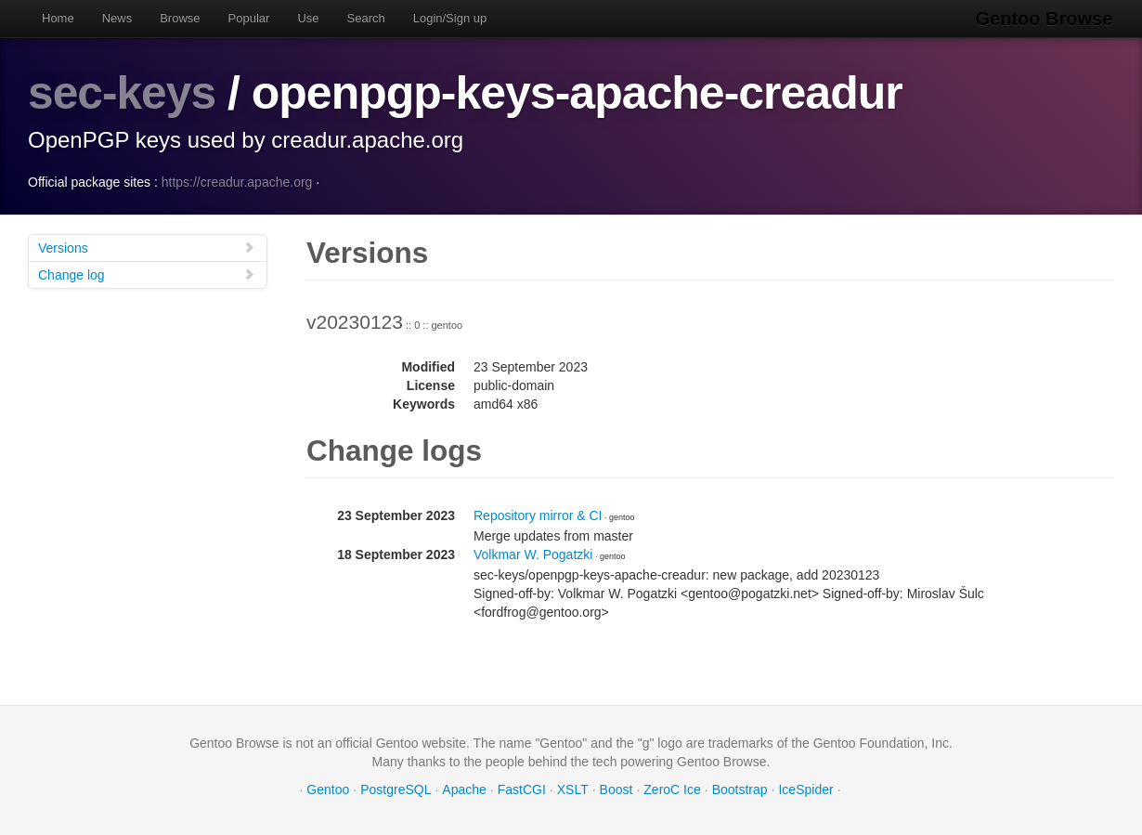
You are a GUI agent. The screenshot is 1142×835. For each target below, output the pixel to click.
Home (58, 18)
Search (366, 18)
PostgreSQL (395, 788)
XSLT (573, 788)
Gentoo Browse (1045, 18)
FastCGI (522, 788)
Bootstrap (740, 788)
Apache (464, 788)
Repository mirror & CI (538, 514)
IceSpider (805, 788)
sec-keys (122, 93)
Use (307, 18)
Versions (146, 246)
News (117, 18)
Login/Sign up (450, 18)
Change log (146, 273)
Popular (249, 18)
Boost (616, 788)
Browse (180, 18)
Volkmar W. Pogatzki (533, 553)
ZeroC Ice (671, 788)
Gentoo (327, 788)
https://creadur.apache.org (237, 181)
